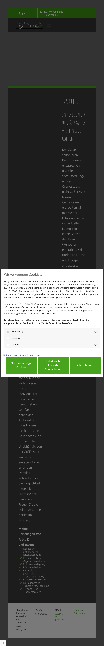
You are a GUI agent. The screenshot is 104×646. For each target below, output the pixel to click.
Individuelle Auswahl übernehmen (53, 365)
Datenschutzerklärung (14, 355)
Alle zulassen (85, 365)
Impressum (35, 355)
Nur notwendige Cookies (21, 365)
